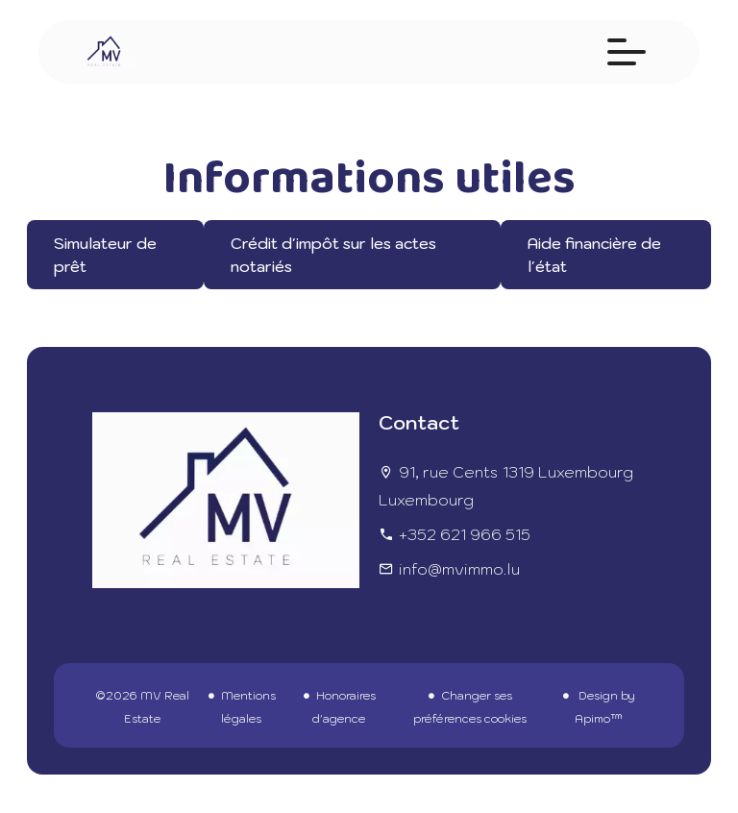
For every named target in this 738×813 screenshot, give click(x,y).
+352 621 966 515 (464, 534)
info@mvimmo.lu (459, 569)
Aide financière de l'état (594, 255)
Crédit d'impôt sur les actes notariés (333, 255)
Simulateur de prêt (105, 255)
